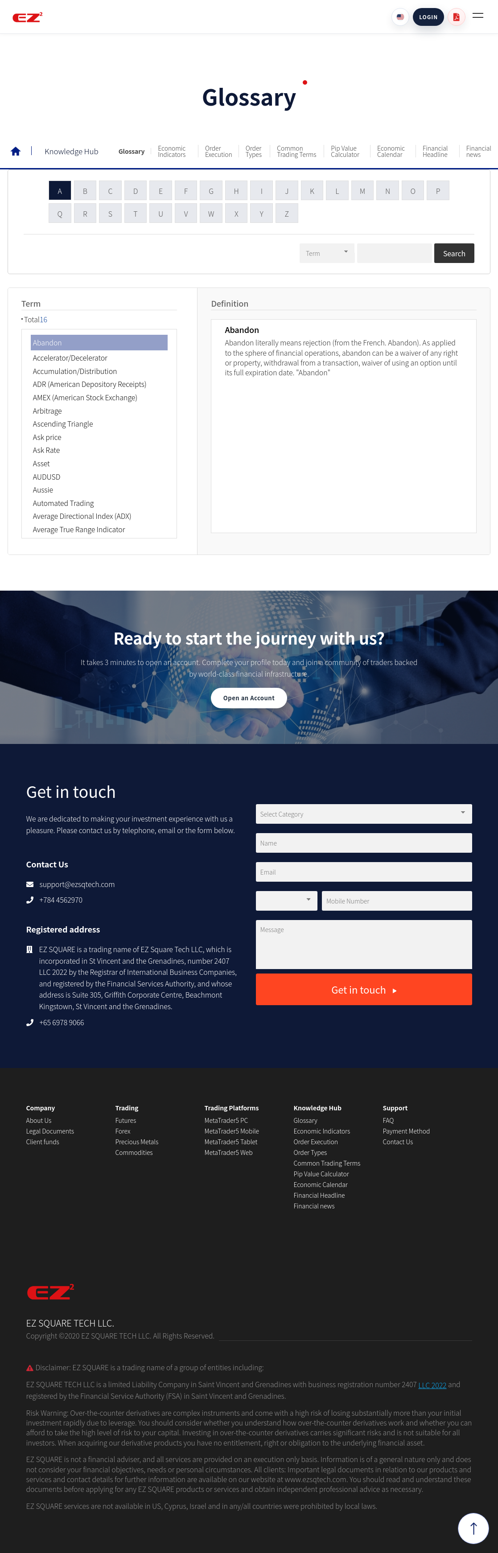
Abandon (47, 341)
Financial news (478, 151)
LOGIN (428, 17)
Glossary (132, 151)
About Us (39, 1120)
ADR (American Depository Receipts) (90, 383)
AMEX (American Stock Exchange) (85, 396)
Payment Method (406, 1130)
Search (454, 252)
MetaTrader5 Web (229, 1152)
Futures (125, 1120)
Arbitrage (47, 409)
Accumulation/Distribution (75, 370)
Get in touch (363, 989)
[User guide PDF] (456, 17)
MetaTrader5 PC (226, 1120)
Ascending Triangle (63, 422)
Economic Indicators (171, 151)
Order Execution (218, 151)
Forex (123, 1130)
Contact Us (398, 1141)
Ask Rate (46, 449)
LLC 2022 (432, 1385)
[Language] (400, 17)
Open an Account (249, 698)
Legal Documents (50, 1130)
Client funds (42, 1141)
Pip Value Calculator (345, 151)
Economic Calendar (391, 151)
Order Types (254, 151)
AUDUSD (47, 475)
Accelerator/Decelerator (70, 356)
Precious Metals (137, 1141)
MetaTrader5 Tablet (231, 1141)
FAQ (388, 1120)
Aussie (43, 488)
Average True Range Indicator (79, 528)
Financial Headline (435, 151)
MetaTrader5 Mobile (232, 1130)
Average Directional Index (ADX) (82, 514)
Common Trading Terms (296, 151)
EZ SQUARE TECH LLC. (70, 1298)
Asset (41, 462)
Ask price (47, 436)
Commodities (134, 1152)
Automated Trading (63, 502)
